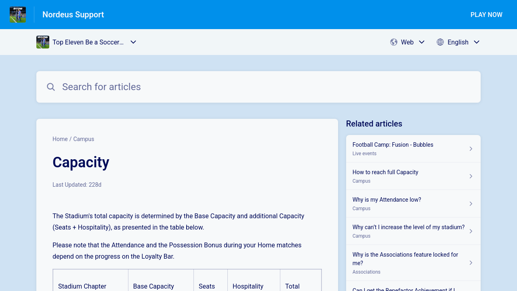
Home (60, 139)
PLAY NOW (486, 15)
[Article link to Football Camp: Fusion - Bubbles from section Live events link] (413, 148)
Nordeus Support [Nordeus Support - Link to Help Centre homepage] (73, 14)
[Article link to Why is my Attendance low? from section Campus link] (413, 203)
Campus (83, 139)
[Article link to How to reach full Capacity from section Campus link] (413, 176)
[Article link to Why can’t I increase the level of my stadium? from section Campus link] (413, 231)
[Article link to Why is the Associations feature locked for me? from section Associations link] (413, 263)
